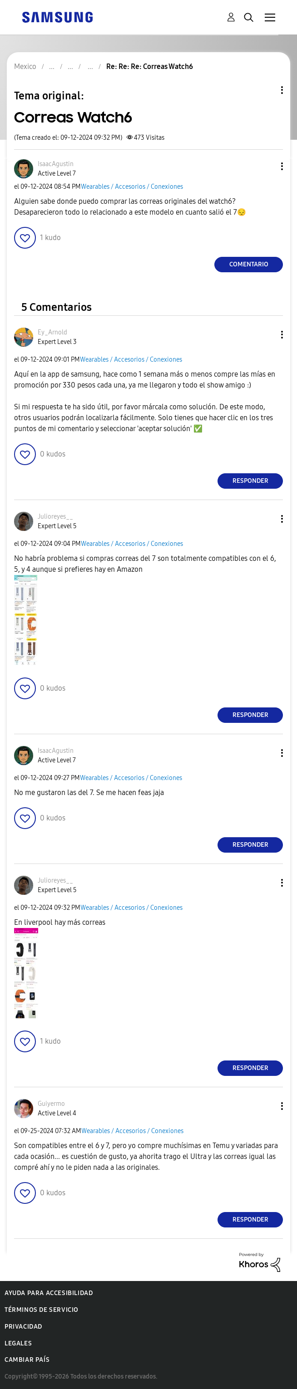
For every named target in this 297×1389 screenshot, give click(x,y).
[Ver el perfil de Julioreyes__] (55, 516)
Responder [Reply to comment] (250, 481)
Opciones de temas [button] (266, 90)
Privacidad (23, 1326)
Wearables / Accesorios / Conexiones (132, 187)
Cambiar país (27, 1360)
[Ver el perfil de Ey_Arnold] (52, 332)
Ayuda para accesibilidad (49, 1293)
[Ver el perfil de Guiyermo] (51, 1104)
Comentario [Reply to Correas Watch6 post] (248, 264)
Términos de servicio (42, 1310)
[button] (267, 166)
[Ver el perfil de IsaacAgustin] (56, 164)
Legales (18, 1343)
